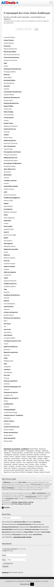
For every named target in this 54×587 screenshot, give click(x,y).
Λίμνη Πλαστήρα (39, 453)
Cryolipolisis (7, 366)
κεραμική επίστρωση (10, 281)
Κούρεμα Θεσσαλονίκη (17, 532)
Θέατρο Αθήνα (8, 435)
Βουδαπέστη (20, 470)
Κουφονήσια (7, 464)
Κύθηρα (47, 460)
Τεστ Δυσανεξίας (9, 115)
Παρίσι (42, 470)
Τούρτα (6, 344)
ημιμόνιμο (7, 349)
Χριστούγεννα (8, 241)
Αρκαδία (23, 454)
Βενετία (17, 472)
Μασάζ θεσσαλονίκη (19, 529)
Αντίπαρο (41, 460)
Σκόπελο (12, 462)
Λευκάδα (39, 458)
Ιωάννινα (40, 456)
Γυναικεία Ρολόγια (9, 37)
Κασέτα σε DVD (8, 200)
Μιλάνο (23, 472)
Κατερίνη (14, 468)
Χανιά (26, 464)
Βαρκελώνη (7, 472)
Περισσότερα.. (25, 584)
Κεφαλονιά (30, 462)
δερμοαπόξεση (8, 206)
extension (7, 309)
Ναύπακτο (16, 454)
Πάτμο (24, 466)
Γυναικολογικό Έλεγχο (10, 412)
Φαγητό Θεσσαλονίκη (10, 49)
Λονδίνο (36, 470)
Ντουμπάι (47, 472)
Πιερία (13, 458)
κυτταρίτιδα (7, 275)
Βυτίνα (12, 456)
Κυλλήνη (29, 468)
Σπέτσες (31, 464)
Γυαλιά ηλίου (8, 109)
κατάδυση (7, 384)
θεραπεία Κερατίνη (9, 258)
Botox (5, 321)
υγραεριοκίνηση (9, 229)
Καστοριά (43, 454)
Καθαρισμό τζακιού (9, 246)
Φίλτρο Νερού (8, 137)
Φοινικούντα (39, 466)
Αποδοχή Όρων (8, 563)
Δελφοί (24, 456)
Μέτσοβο (38, 451)
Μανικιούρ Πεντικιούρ (10, 143)
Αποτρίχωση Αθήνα (9, 72)
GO (36, 29)
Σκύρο (36, 462)
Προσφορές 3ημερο (10, 166)
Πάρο (30, 458)
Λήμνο (6, 466)
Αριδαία (6, 456)
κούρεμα (6, 269)
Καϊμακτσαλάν (33, 449)
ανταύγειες (7, 424)
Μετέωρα (7, 458)
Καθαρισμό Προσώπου (11, 126)
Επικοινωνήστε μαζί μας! (12, 572)
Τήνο (24, 462)
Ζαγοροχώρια (30, 451)
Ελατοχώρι (42, 449)
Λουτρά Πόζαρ (28, 453)
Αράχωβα (11, 451)
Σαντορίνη (24, 458)
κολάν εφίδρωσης (9, 218)
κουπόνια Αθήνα (9, 429)
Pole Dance (7, 418)
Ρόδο (23, 460)
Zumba (6, 66)
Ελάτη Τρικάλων (20, 451)
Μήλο (5, 460)
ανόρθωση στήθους (10, 286)
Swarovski (7, 132)
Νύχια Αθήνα (8, 77)
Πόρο (46, 466)
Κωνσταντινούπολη (10, 470)
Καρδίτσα (47, 456)
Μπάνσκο (40, 468)
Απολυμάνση (8, 332)
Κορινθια (36, 454)
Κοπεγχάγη (29, 472)
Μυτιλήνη (18, 466)
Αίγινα (37, 464)
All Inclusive (7, 172)
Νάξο (34, 458)
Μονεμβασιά (8, 454)
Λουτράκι (43, 464)
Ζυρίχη (41, 472)
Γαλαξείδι (18, 456)
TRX (5, 326)
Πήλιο (5, 451)
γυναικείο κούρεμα (9, 263)
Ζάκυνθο (15, 464)
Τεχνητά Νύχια (8, 149)
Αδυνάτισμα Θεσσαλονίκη (11, 54)
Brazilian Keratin (9, 315)
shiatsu (6, 401)
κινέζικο (6, 183)
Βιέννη (31, 470)
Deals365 (6, 298)
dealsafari (7, 292)
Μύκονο (17, 458)
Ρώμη (13, 472)
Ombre (6, 252)
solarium (6, 178)
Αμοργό (10, 460)
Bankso (34, 468)
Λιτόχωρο (12, 466)
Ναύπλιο (47, 453)
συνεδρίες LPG (8, 395)
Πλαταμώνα (31, 466)
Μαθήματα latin (8, 361)
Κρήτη (35, 460)
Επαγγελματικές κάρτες (11, 160)
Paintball (6, 89)
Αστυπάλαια (17, 460)
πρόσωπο (7, 389)
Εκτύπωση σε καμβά (10, 235)
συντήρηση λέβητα (9, 338)
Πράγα (27, 470)
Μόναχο (36, 472)
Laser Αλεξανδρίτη (9, 303)
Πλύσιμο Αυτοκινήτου (10, 155)
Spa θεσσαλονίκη (9, 83)
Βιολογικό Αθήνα (9, 94)
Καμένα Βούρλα (31, 456)
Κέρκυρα (21, 464)
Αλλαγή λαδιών (8, 100)
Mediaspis (7, 355)
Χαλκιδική (29, 460)
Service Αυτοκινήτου (10, 195)
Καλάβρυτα (7, 453)
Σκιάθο (45, 458)
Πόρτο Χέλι (7, 468)
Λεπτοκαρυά (22, 468)
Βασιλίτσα (30, 454)
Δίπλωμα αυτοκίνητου (10, 60)
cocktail (6, 223)
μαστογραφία (8, 372)
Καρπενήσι (45, 451)
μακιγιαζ (6, 407)
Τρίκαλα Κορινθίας (17, 453)
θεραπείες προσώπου (10, 212)
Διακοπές (6, 462)
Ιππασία (6, 120)
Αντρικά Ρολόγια (9, 43)
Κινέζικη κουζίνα (9, 189)
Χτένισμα (6, 378)
